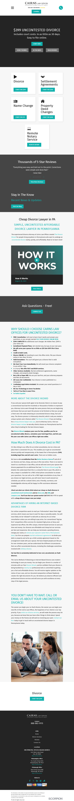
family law (28, 568)
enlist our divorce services (30, 612)
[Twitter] (33, 781)
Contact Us (37, 742)
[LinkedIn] (37, 781)
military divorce (26, 549)
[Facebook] (30, 781)
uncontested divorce (19, 240)
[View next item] (44, 177)
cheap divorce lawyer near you (25, 422)
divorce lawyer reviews (18, 424)
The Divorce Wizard (42, 419)
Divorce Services (37, 737)
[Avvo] (44, 781)
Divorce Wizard (31, 565)
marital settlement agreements (41, 535)
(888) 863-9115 (51, 495)
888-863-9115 (37, 723)
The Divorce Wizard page (50, 467)
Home (37, 734)
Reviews (37, 739)
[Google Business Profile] (40, 781)
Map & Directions (37, 756)
